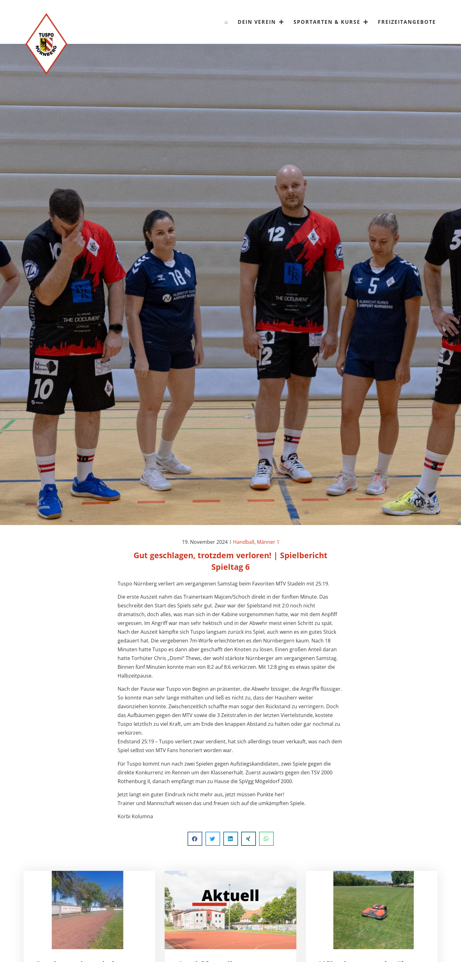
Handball (243, 541)
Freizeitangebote (407, 21)
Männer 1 (268, 541)
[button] (195, 839)
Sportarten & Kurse (331, 22)
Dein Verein (261, 22)
